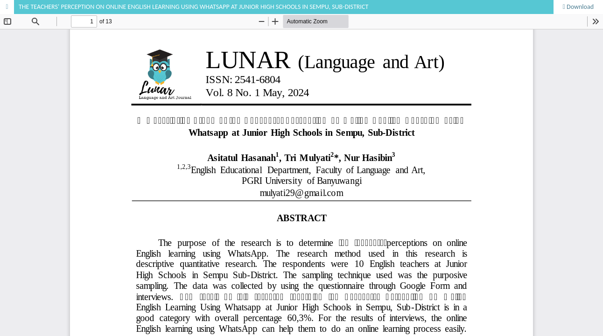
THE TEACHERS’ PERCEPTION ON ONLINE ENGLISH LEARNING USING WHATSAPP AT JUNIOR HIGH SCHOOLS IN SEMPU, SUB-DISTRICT (193, 7)
